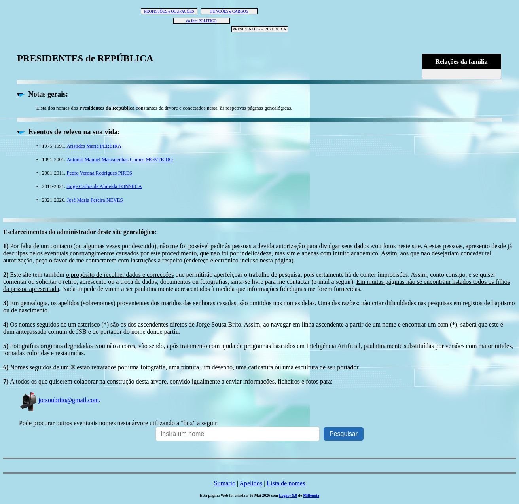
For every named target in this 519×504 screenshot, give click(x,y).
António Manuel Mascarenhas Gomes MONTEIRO (119, 159)
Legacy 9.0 (288, 495)
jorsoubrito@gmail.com (59, 400)
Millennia (311, 495)
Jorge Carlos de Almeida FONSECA (104, 186)
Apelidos (250, 483)
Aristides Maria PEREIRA (93, 146)
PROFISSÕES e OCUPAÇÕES (169, 11)
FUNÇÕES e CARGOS (229, 11)
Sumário (224, 483)
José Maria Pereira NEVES (95, 200)
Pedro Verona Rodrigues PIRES (99, 173)
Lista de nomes (286, 483)
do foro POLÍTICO (201, 21)
